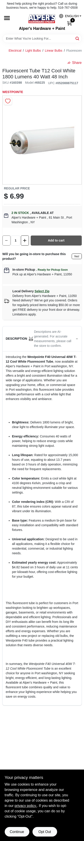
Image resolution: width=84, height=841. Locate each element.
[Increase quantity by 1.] (25, 241)
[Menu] (7, 18)
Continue (17, 832)
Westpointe (12, 92)
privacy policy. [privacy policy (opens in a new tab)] (26, 806)
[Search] (77, 38)
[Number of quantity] (15, 241)
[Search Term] (42, 38)
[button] (68, 16)
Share (75, 63)
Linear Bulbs (53, 50)
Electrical (15, 50)
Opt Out (44, 832)
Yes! (76, 256)
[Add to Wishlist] (8, 101)
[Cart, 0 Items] (69, 23)
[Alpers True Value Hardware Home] (41, 18)
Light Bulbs (33, 50)
